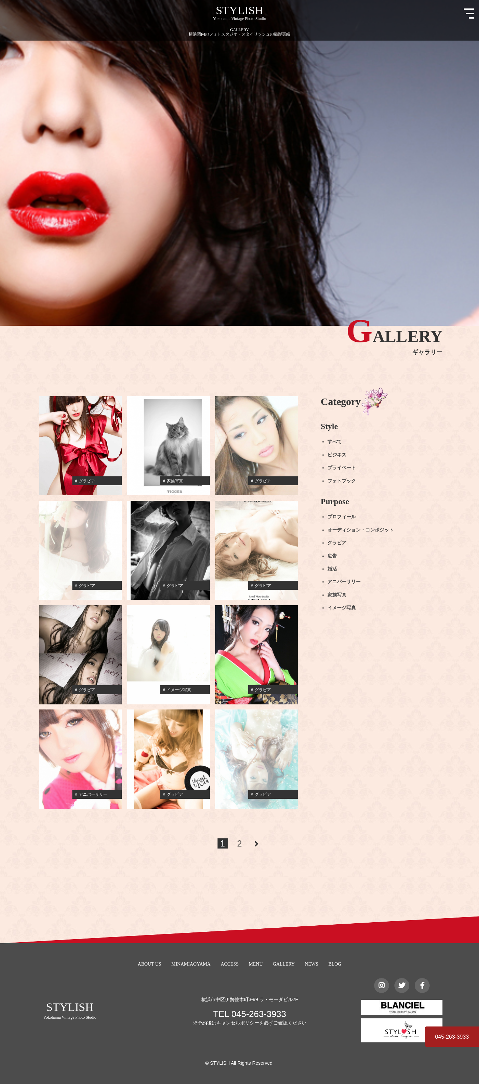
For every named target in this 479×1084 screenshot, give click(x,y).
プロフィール (341, 516)
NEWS (311, 964)
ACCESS (229, 964)
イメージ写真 (341, 607)
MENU (256, 964)
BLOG (334, 964)
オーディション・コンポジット (360, 530)
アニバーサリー (344, 581)
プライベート (341, 467)
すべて (334, 441)
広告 (332, 555)
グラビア (336, 542)
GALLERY (284, 964)
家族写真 (336, 594)
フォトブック (341, 480)
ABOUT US (149, 964)
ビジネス (336, 454)
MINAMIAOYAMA (190, 964)
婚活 (332, 568)
